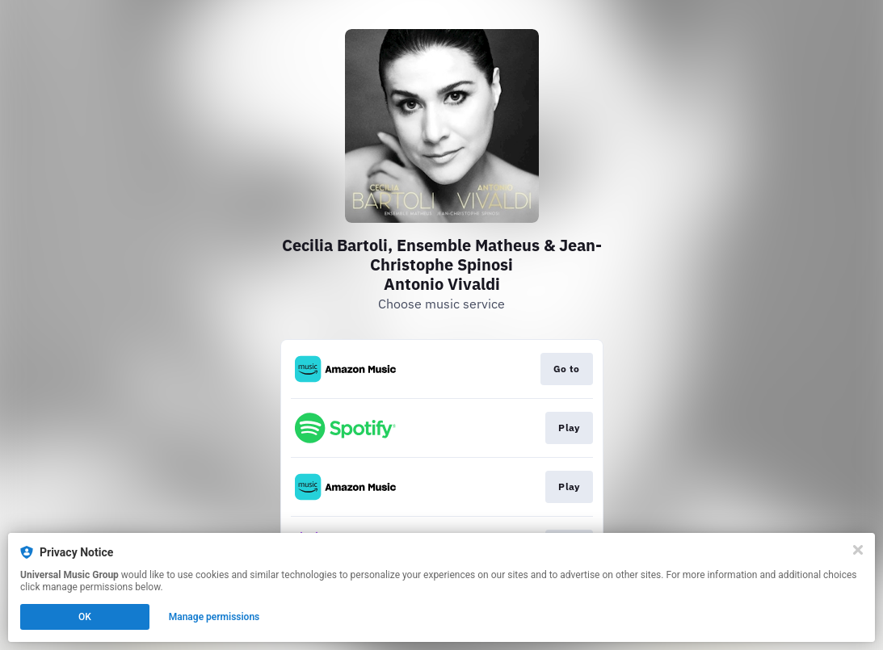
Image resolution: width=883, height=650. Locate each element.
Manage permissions (214, 617)
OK (84, 617)
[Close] (858, 550)
